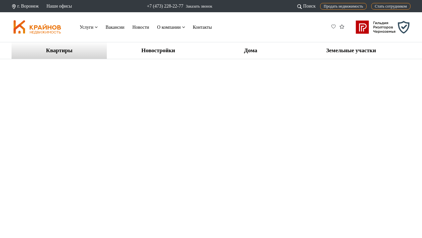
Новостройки (158, 50)
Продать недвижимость (343, 6)
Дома (250, 50)
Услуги (89, 27)
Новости (140, 27)
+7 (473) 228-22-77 (165, 6)
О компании (171, 27)
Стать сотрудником (391, 6)
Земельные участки (351, 50)
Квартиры (59, 50)
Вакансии (115, 27)
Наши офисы (59, 6)
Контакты (202, 27)
